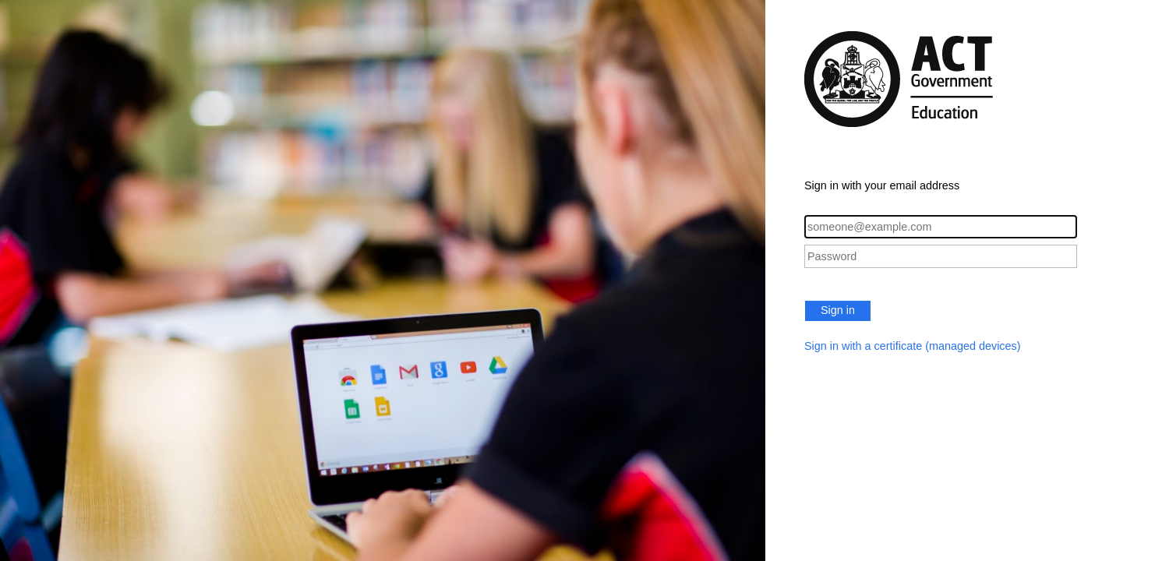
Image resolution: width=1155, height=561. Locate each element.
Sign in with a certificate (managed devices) (912, 346)
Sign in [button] (838, 310)
